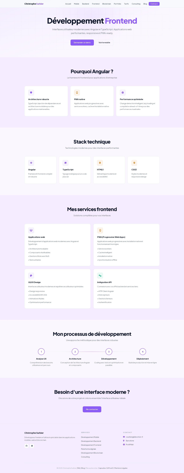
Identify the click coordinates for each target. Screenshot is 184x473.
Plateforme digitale (88, 449)
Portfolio (117, 4)
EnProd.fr (110, 468)
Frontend (95, 4)
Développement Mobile (90, 437)
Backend (85, 4)
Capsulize (102, 468)
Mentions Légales (120, 468)
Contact (154, 4)
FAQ (78, 468)
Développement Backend (91, 441)
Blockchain (106, 4)
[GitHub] (26, 446)
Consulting (136, 4)
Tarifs (126, 4)
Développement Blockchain (92, 453)
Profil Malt (130, 444)
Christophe (34, 3)
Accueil (68, 4)
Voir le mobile (104, 42)
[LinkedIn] (32, 446)
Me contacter (92, 409)
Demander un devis (82, 42)
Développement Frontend (91, 445)
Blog (145, 4)
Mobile (76, 4)
